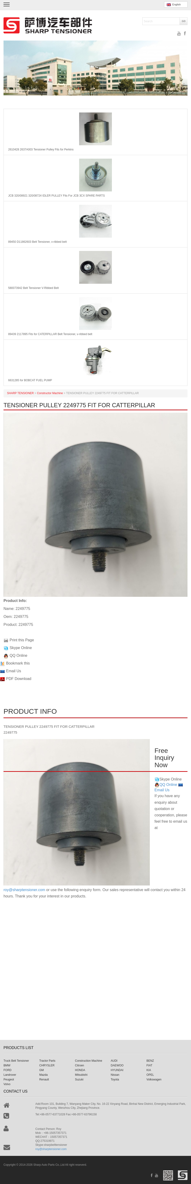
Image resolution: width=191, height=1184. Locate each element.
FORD (7, 1070)
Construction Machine (88, 1060)
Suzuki (79, 1079)
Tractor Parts (47, 1060)
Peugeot (9, 1079)
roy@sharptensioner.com (24, 890)
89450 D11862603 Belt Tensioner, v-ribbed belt (37, 241)
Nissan (115, 1074)
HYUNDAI (117, 1070)
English (174, 4)
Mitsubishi (81, 1074)
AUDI (114, 1060)
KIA (149, 1070)
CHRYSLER (47, 1065)
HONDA (80, 1070)
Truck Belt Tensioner (16, 1060)
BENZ (150, 1060)
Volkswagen (154, 1079)
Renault (44, 1079)
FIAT (149, 1065)
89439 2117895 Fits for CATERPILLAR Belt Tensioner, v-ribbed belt (50, 334)
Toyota (115, 1079)
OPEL (150, 1074)
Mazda (43, 1074)
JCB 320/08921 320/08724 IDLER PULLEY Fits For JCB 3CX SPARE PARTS (56, 195)
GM (41, 1070)
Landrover (10, 1074)
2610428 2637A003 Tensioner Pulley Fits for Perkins (40, 149)
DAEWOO (117, 1065)
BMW (7, 1065)
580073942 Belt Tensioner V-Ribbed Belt (33, 288)
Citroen (79, 1065)
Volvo (7, 1084)
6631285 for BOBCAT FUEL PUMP (30, 380)
